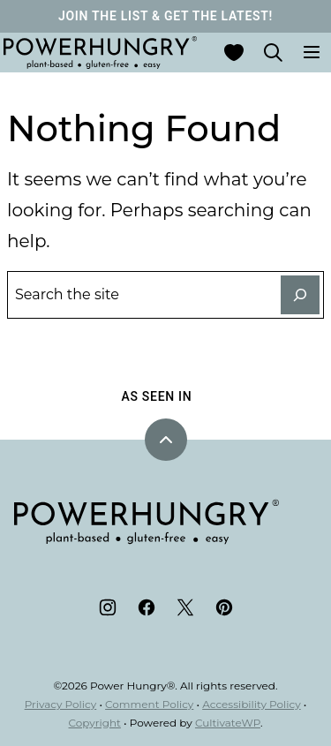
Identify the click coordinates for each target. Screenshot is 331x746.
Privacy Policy (61, 704)
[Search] (272, 52)
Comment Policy (149, 704)
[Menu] (311, 52)
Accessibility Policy (251, 704)
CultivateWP (227, 722)
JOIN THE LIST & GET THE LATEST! (165, 16)
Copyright (95, 722)
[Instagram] (107, 607)
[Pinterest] (224, 607)
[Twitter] (185, 607)
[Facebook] (146, 607)
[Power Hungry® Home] (100, 52)
